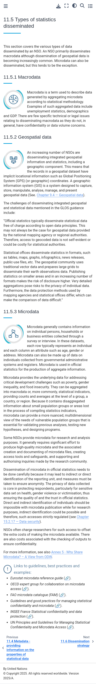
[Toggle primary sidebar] (6, 6)
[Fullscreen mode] (66, 6)
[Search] (82, 5)
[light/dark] (74, 5)
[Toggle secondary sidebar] (90, 6)
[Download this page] (58, 6)
